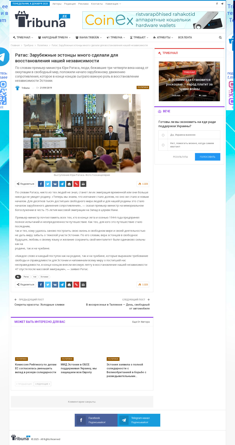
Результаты (180, 156)
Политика (143, 87)
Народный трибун (53, 37)
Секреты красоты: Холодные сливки (39, 304)
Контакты (97, 3)
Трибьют (138, 37)
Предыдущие (24, 384)
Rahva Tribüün (87, 37)
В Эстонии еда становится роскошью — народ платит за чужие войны (189, 84)
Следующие (42, 384)
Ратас (26, 277)
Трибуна (114, 37)
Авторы (57, 3)
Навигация (112, 3)
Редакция (70, 3)
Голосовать (207, 156)
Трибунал (21, 37)
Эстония (44, 277)
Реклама (83, 3)
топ (34, 277)
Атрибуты (161, 37)
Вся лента (185, 37)
